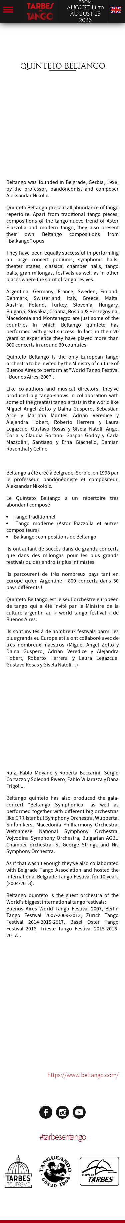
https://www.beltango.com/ (83, 1075)
